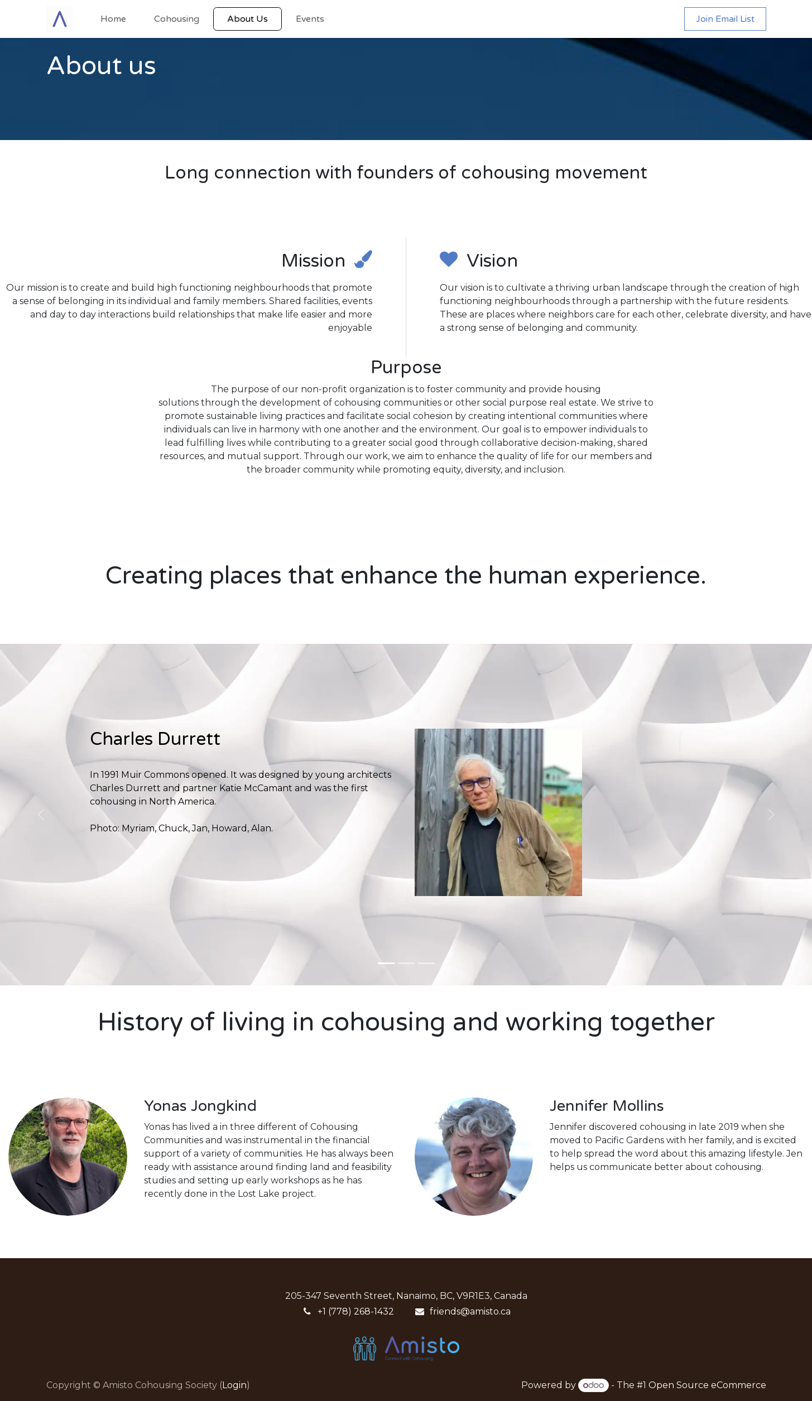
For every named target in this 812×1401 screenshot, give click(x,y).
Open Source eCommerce (707, 1385)
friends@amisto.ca (470, 1311)
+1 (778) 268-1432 (356, 1311)
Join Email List (725, 19)
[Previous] (40, 814)
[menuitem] (113, 19)
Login (234, 1385)
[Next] (772, 814)
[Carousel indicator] (386, 963)
